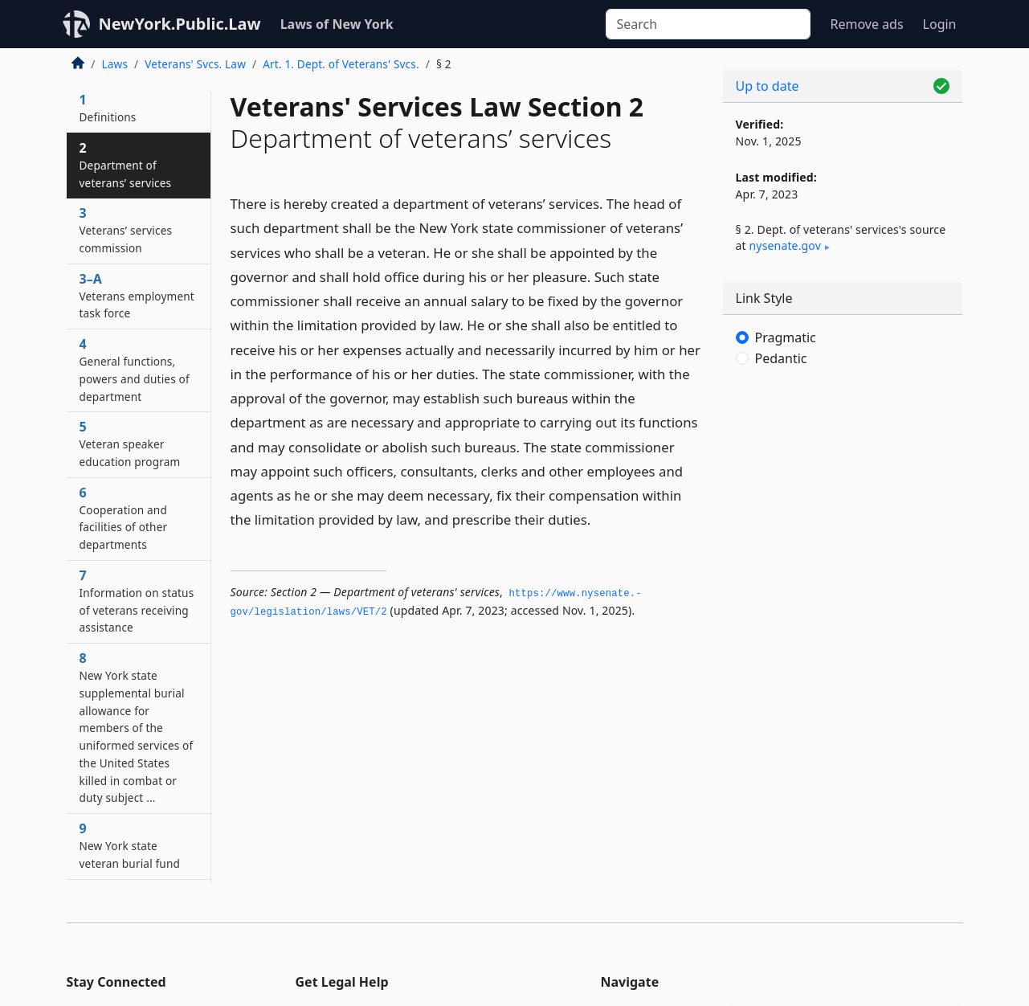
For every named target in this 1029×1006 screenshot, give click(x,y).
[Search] (708, 24)
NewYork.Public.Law (180, 24)
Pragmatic (785, 337)
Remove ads (866, 24)
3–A (137, 295)
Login (940, 24)
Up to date (767, 86)
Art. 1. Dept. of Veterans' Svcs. (341, 64)
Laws (115, 64)
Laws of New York (337, 24)
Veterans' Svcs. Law (195, 64)
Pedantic (781, 358)
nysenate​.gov (785, 245)
